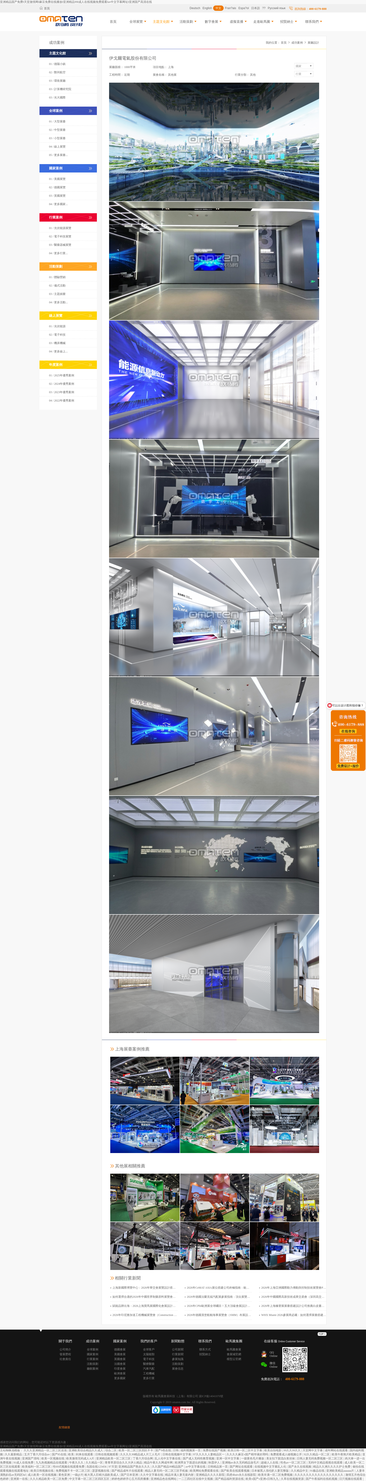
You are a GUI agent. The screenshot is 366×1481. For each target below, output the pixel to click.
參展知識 (177, 1359)
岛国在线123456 (96, 1466)
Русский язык (277, 8)
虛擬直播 (239, 21)
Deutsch (195, 8)
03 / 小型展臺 (57, 138)
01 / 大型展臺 (57, 121)
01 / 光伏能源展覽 (60, 228)
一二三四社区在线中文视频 (196, 1479)
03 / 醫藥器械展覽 (60, 245)
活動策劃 (188, 21)
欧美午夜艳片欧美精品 (346, 1454)
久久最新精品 (14, 1454)
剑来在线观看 (85, 1454)
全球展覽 (138, 21)
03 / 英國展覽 (57, 195)
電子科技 (149, 1359)
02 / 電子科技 (57, 334)
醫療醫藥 (149, 1364)
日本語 (255, 8)
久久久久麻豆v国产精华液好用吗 (248, 1454)
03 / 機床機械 (57, 343)
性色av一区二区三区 (293, 1462)
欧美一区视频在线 (53, 1458)
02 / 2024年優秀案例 (61, 383)
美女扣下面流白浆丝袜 (281, 1458)
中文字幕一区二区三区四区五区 (89, 1479)
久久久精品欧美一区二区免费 (49, 1479)
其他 (253, 74)
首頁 (44, 8)
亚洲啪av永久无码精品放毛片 (241, 1462)
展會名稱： (160, 74)
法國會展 (120, 1364)
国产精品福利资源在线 (229, 1479)
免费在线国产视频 (215, 1450)
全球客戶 (149, 1349)
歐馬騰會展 (234, 1349)
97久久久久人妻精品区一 (209, 1454)
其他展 (172, 74)
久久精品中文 (300, 1470)
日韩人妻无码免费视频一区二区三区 (320, 1458)
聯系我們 (314, 21)
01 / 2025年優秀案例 (61, 375)
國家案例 (92, 1354)
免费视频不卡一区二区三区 (73, 1470)
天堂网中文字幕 (313, 1450)
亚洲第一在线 (19, 1479)
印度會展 (120, 1368)
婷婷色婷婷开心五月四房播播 (130, 1479)
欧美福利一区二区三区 (36, 1466)
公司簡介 (65, 1349)
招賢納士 (289, 21)
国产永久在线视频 (300, 1466)
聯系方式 (205, 1349)
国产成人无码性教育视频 (199, 1458)
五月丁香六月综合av (37, 1454)
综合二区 (111, 1450)
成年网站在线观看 (337, 1450)
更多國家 (120, 1378)
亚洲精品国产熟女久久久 (134, 1466)
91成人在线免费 (23, 1462)
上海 (171, 67)
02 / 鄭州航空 (57, 72)
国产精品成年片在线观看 (127, 1470)
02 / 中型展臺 (57, 130)
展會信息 (177, 1368)
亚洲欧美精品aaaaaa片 (340, 1470)
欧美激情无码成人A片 (80, 1458)
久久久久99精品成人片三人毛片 (140, 1454)
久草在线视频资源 (293, 1479)
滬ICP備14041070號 (211, 1396)
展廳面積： (116, 67)
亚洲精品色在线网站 (164, 1479)
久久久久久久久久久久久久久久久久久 (319, 1474)
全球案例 (92, 1349)
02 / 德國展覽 (57, 187)
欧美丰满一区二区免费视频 (275, 1474)
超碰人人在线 (270, 1462)
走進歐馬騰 (263, 21)
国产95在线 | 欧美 (63, 1454)
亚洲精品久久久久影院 (210, 1474)
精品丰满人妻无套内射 (179, 1474)
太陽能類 (149, 1354)
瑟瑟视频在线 (101, 1470)
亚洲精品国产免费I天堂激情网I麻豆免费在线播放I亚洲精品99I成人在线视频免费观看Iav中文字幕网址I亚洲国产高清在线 (76, 2)
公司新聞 (177, 1349)
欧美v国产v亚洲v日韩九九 (262, 1479)
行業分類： (242, 74)
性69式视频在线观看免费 (69, 1466)
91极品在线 (317, 1470)
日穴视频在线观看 (351, 1479)
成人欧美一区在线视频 (42, 1474)
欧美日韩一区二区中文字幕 (245, 1450)
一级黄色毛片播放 (253, 1458)
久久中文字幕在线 (152, 1474)
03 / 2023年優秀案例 (61, 392)
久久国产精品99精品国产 (168, 1466)
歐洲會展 (120, 1373)
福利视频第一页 (191, 1450)
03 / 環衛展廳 (57, 80)
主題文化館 (163, 21)
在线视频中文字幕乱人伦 (271, 1466)
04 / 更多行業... (58, 253)
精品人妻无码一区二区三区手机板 (167, 1470)
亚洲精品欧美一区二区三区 (113, 1458)
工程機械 (149, 1373)
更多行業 (149, 1378)
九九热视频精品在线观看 (52, 1462)
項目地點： (160, 67)
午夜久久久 (76, 1462)
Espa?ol (243, 8)
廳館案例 (92, 1368)
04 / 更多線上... (58, 351)
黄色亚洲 (64, 1474)
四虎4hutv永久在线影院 (242, 1474)
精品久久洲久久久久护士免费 (332, 1466)
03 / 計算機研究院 (60, 89)
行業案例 (92, 1359)
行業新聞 (177, 1354)
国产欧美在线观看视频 (235, 1470)
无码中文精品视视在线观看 (325, 1462)
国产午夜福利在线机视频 (322, 1479)
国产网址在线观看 (241, 1466)
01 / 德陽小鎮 (57, 64)
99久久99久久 (292, 1450)
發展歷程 (65, 1354)
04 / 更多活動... (58, 302)
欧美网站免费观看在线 (204, 1470)
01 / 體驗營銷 (57, 277)
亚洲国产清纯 (31, 1458)
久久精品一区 (95, 1462)
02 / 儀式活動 (57, 285)
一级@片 (77, 1474)
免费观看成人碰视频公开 (286, 1454)
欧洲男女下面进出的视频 (191, 1462)
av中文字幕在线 (196, 1466)
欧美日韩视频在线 (42, 1470)
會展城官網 (234, 1354)
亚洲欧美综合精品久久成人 (86, 1450)
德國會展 (120, 1349)
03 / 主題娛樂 (57, 294)
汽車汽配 (149, 1368)
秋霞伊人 (214, 1462)
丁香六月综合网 (143, 1458)
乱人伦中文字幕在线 (168, 1458)
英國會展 (120, 1359)
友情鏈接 (64, 1427)
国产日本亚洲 (130, 1474)
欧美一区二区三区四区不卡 (136, 1450)
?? (263, 8)
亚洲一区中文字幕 (228, 1458)
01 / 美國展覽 (57, 179)
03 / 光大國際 (57, 97)
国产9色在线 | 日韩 (167, 1450)
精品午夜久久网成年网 (158, 1462)
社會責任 (65, 1359)
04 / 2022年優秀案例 (61, 400)
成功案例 (297, 42)
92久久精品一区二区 (317, 1454)
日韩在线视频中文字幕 (177, 1454)
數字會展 (213, 21)
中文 (218, 8)
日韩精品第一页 (218, 1466)
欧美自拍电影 (273, 1450)
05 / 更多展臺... (58, 155)
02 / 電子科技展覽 (60, 236)
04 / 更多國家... (58, 204)
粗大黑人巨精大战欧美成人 (102, 1474)
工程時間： (116, 74)
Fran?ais (230, 8)
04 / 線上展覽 (57, 146)
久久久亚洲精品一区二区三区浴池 (45, 1450)
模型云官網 (234, 1359)
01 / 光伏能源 (57, 326)
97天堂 (113, 1466)
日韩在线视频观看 (107, 1454)
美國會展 (120, 1354)
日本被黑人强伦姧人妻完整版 (270, 1470)
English (207, 8)
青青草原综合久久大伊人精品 (124, 1462)
